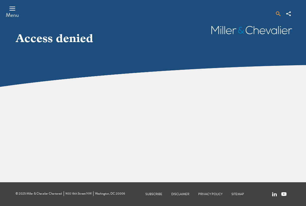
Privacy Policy (210, 194)
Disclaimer (180, 194)
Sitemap (237, 194)
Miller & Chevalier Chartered (44, 193)
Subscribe (153, 194)
